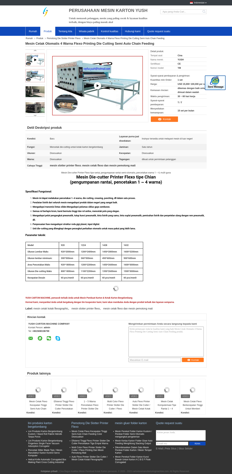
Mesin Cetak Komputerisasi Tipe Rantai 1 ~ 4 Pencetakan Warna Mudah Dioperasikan (167, 405)
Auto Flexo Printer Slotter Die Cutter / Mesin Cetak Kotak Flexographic (141, 405)
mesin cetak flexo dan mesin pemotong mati (128, 308)
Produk (48, 31)
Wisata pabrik (86, 31)
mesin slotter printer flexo (85, 308)
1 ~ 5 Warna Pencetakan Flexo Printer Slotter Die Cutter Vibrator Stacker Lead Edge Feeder (89, 405)
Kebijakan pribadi (49, 471)
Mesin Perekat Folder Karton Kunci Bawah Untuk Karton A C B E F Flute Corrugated (132, 460)
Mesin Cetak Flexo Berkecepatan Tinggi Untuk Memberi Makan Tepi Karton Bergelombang (192, 405)
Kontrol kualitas (109, 31)
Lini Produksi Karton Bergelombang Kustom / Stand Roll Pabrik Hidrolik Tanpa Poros (45, 434)
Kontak (167, 119)
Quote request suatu (158, 31)
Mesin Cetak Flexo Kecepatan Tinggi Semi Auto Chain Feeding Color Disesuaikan (38, 405)
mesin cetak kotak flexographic (51, 308)
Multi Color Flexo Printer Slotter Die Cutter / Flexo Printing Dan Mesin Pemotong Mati (115, 405)
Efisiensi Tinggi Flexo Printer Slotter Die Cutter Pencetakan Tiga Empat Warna (64, 405)
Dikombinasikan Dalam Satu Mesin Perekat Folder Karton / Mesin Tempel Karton (133, 450)
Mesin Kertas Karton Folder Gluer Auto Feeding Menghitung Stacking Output (133, 442)
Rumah (33, 31)
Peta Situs (170, 448)
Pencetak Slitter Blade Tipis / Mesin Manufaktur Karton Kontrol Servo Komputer (45, 453)
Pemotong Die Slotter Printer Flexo (63, 38)
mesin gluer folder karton (131, 423)
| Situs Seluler (185, 448)
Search (204, 11)
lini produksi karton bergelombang (40, 425)
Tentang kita (65, 31)
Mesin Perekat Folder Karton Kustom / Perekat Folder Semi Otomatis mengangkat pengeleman (133, 434)
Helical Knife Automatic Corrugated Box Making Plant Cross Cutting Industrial (47, 461)
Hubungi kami (133, 31)
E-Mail (159, 448)
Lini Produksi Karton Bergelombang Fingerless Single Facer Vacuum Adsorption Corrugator (45, 443)
